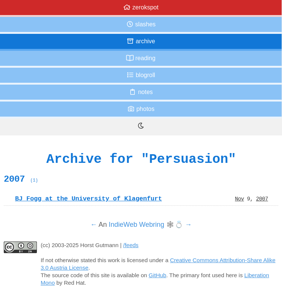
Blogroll (141, 75)
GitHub (157, 275)
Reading (140, 58)
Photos (140, 109)
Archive (141, 41)
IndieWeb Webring (136, 224)
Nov (239, 198)
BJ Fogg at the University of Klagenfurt (88, 198)
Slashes (141, 24)
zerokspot (141, 7)
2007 (21, 179)
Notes (141, 92)
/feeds (131, 245)
